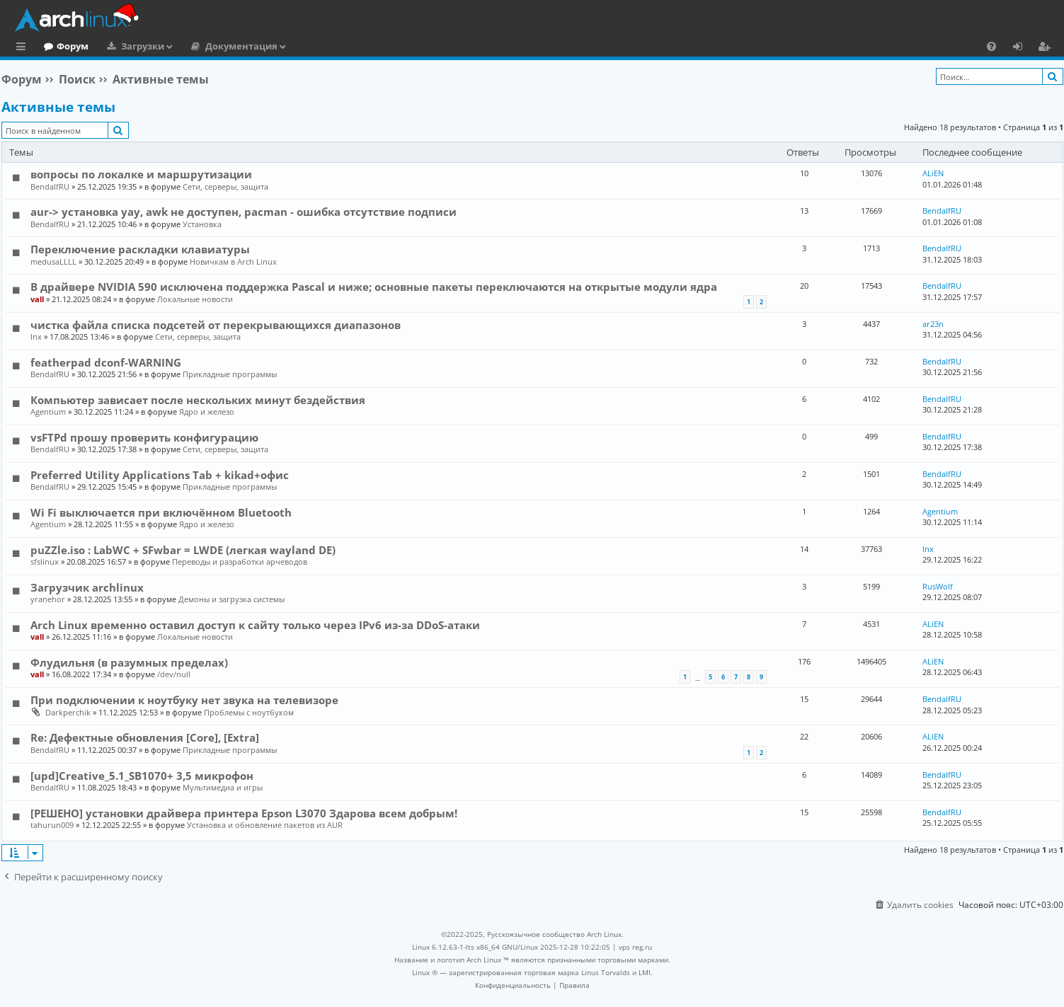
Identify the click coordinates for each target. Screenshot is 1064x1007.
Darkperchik (68, 712)
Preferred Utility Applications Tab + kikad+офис (159, 475)
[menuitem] (991, 46)
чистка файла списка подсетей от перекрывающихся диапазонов (215, 325)
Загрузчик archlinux (87, 587)
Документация (299, 46)
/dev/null (173, 674)
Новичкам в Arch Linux (233, 261)
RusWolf (937, 586)
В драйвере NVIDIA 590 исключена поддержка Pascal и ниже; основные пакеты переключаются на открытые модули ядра (373, 287)
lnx (36, 336)
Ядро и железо (206, 411)
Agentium (48, 411)
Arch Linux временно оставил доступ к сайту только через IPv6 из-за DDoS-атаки (255, 625)
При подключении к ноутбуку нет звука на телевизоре (184, 700)
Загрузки (200, 46)
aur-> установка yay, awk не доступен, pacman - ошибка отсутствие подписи (243, 212)
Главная (64, 46)
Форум (131, 46)
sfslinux (44, 561)
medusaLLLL (53, 261)
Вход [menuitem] (1023, 48)
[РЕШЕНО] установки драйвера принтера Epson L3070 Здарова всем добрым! (243, 813)
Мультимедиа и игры (223, 787)
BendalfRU (49, 186)
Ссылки (24, 48)
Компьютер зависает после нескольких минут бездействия (197, 400)
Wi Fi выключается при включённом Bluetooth (161, 512)
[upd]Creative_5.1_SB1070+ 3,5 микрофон (141, 776)
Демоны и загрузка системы (231, 599)
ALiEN (933, 173)
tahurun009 (52, 824)
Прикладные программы (230, 374)
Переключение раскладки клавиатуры (140, 249)
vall (37, 299)
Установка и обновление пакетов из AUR (265, 824)
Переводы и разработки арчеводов (239, 561)
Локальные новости (195, 299)
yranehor (47, 599)
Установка (202, 224)
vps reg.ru (635, 947)
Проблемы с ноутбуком (249, 712)
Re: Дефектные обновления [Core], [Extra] (144, 737)
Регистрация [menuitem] (1047, 48)
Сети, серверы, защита (225, 186)
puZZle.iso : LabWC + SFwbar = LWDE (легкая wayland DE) (183, 550)
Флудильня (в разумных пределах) (129, 662)
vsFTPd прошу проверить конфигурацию (144, 437)
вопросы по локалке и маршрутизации (141, 174)
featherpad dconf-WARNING (105, 362)
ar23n (933, 323)
